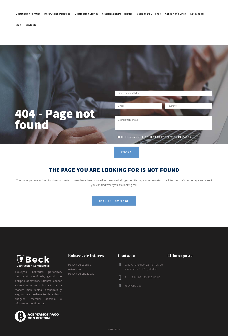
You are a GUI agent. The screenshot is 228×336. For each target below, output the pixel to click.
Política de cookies (79, 264)
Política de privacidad (81, 273)
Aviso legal (74, 269)
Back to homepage (114, 201)
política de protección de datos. (168, 137)
